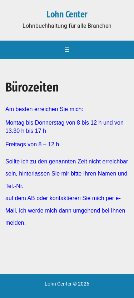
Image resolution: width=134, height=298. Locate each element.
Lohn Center (66, 15)
